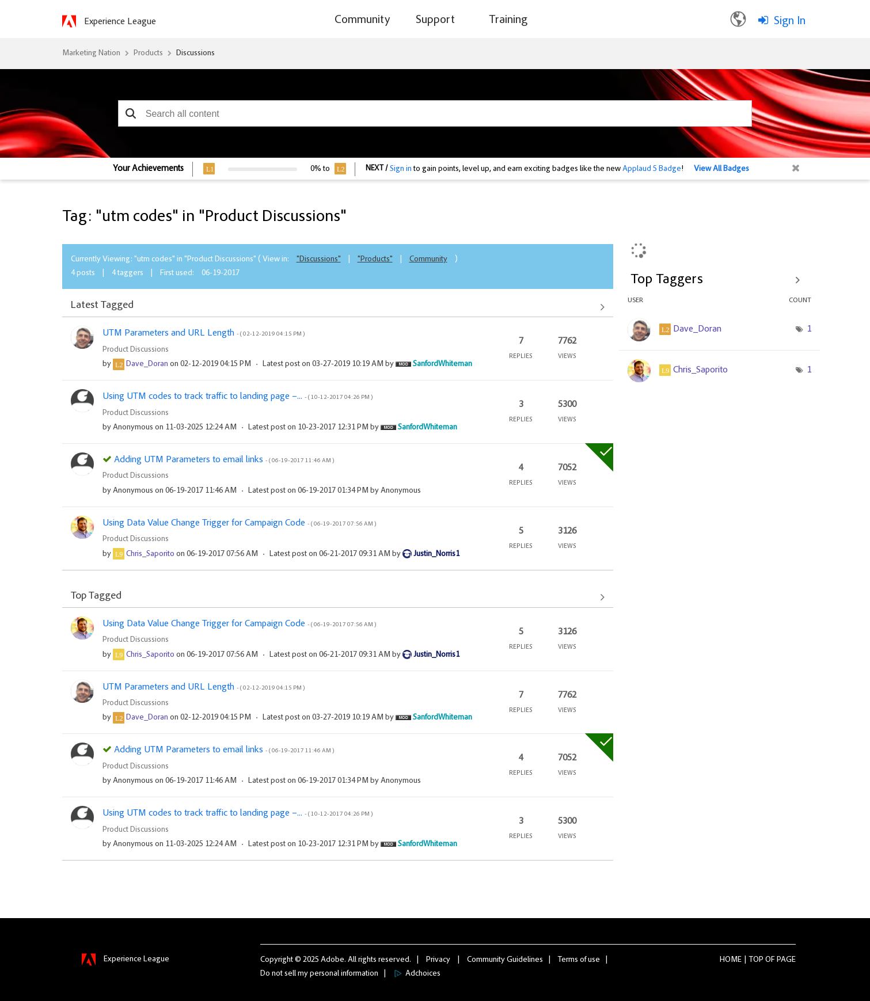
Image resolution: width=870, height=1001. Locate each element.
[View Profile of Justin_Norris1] (436, 554)
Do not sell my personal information (319, 974)
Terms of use (579, 960)
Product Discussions (135, 350)
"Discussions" (319, 260)
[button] (131, 113)
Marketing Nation (91, 54)
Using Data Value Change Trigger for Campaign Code (239, 523)
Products (148, 54)
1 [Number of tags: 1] (809, 329)
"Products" (375, 260)
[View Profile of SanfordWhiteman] (442, 364)
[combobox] (435, 113)
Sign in (401, 169)
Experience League (120, 21)
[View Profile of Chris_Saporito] (150, 554)
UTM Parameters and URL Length (203, 333)
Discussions (195, 54)
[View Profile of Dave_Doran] (147, 364)
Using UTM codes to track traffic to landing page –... (237, 396)
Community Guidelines (505, 960)
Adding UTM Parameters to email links (224, 460)
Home (731, 960)
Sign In (790, 21)
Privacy (438, 960)
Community (428, 260)
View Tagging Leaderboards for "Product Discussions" (719, 280)
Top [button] (756, 960)
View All (337, 307)
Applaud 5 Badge (651, 169)
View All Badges (721, 169)
